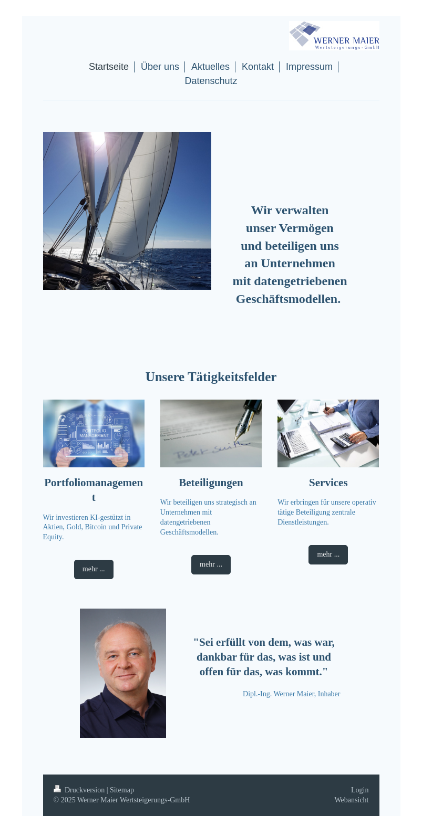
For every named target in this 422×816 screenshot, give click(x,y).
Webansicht (352, 800)
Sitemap (122, 790)
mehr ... (94, 569)
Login (359, 790)
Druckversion (80, 790)
